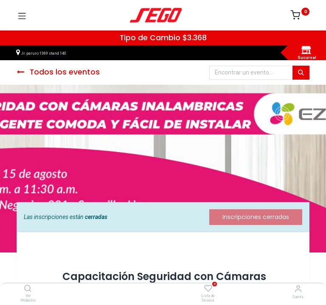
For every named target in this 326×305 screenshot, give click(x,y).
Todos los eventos (58, 72)
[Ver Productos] (28, 289)
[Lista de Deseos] (208, 288)
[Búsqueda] (300, 73)
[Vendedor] (298, 289)
